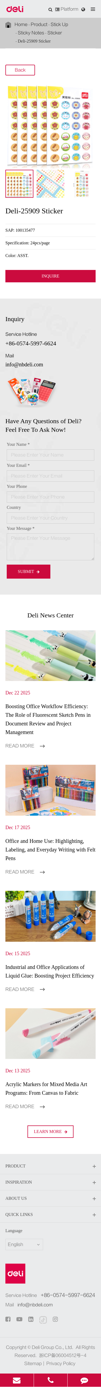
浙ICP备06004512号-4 (62, 1355)
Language (13, 1230)
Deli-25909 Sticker (34, 41)
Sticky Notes (31, 32)
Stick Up (59, 24)
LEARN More (50, 1131)
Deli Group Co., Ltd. (52, 1347)
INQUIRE (51, 276)
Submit (28, 571)
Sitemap (33, 1363)
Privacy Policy (60, 1363)
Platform (66, 9)
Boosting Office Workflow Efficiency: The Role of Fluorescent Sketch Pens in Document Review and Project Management (48, 719)
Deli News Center (50, 615)
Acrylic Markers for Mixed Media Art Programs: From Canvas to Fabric (46, 1088)
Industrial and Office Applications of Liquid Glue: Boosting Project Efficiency (49, 971)
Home (21, 24)
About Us (50, 1199)
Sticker (54, 32)
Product (39, 24)
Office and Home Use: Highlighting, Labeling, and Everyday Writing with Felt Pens (50, 849)
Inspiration (50, 1183)
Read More (25, 745)
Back (20, 70)
